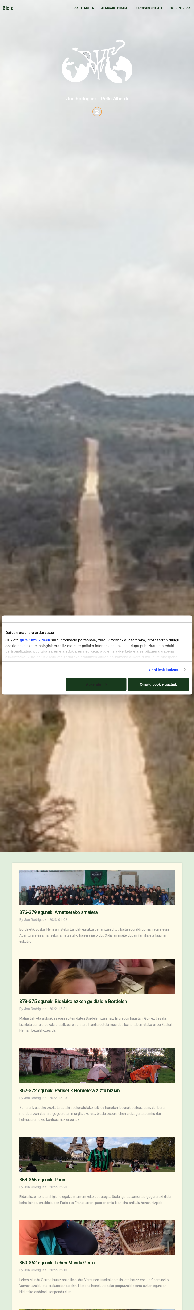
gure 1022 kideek (35, 640)
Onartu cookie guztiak (158, 684)
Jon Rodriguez (35, 920)
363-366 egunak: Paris (42, 1180)
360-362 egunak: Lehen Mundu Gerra (57, 1263)
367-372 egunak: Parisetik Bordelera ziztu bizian (69, 1090)
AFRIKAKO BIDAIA (114, 8)
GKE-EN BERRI (180, 8)
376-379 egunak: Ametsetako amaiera (58, 912)
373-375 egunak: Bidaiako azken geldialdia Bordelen (73, 1001)
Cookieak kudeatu (164, 669)
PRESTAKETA (84, 8)
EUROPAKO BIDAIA (149, 8)
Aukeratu (96, 684)
